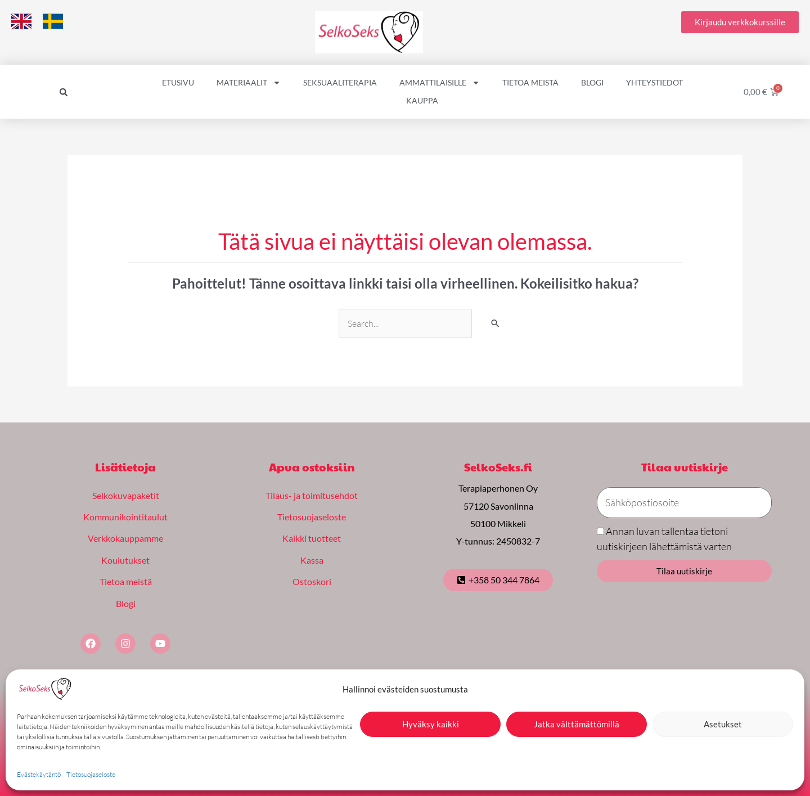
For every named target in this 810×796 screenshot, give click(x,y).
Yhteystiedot (654, 82)
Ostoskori (311, 579)
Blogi (592, 82)
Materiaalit (249, 83)
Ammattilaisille (439, 83)
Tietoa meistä (530, 82)
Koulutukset (125, 558)
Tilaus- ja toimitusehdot (312, 495)
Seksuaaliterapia (340, 82)
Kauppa (422, 100)
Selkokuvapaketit (125, 495)
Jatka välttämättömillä (576, 724)
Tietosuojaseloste (90, 774)
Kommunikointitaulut (125, 516)
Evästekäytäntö (39, 774)
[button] (63, 92)
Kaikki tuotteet (311, 537)
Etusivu (178, 82)
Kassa (311, 558)
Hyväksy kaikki (430, 724)
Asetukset (723, 724)
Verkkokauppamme (125, 537)
